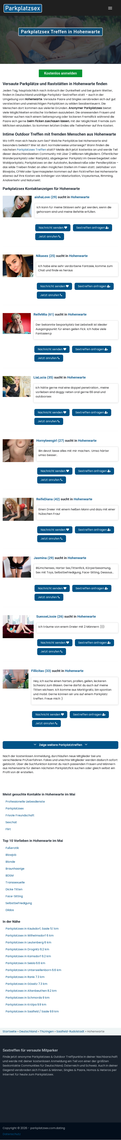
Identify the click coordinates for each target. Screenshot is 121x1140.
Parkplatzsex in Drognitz (27, 949)
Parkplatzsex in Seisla (25, 963)
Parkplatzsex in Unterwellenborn (33, 970)
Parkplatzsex (15, 808)
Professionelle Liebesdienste (25, 802)
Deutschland (28, 1032)
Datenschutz (12, 1134)
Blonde (10, 862)
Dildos (10, 910)
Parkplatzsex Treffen (31, 150)
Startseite (10, 1032)
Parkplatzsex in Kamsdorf (28, 956)
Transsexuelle (15, 882)
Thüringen (47, 1032)
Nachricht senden (53, 228)
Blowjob (11, 855)
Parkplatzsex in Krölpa (26, 1005)
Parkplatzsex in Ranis (25, 977)
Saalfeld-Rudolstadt (70, 1032)
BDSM (10, 875)
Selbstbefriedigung (19, 903)
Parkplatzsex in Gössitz (26, 984)
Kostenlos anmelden (60, 73)
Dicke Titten (14, 889)
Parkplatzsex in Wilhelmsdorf (30, 936)
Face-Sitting (14, 896)
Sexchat (11, 822)
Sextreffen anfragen (92, 228)
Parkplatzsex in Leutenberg (28, 943)
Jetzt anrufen (50, 236)
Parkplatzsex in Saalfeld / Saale (32, 1012)
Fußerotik (12, 848)
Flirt (8, 829)
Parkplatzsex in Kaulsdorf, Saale (32, 929)
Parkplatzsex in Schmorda (27, 998)
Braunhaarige (15, 869)
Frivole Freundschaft (20, 815)
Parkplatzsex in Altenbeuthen (31, 991)
